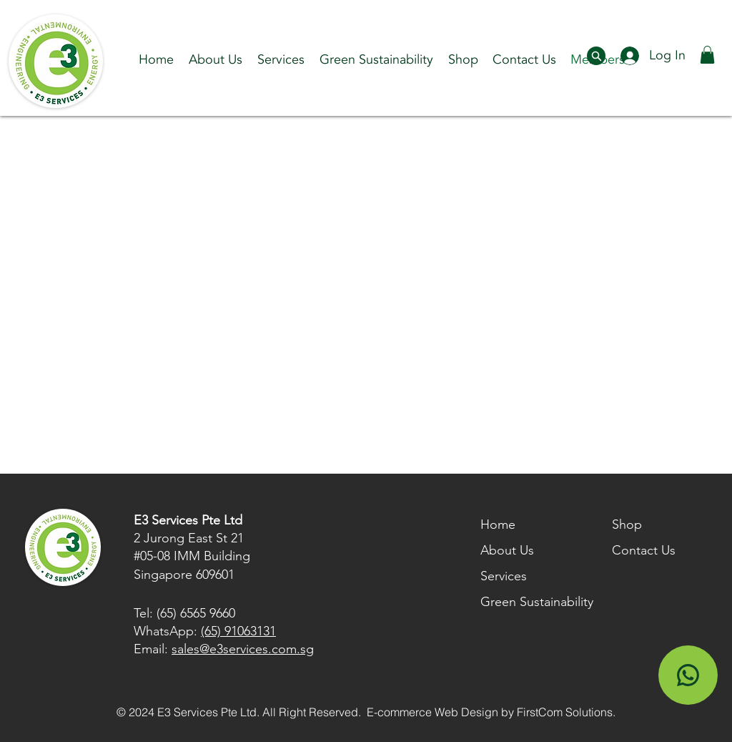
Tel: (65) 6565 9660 (184, 613)
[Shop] (688, 675)
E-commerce (399, 712)
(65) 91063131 (238, 631)
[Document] (596, 56)
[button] (281, 60)
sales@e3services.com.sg (243, 649)
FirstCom (540, 712)
